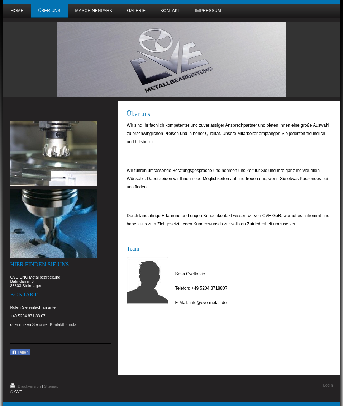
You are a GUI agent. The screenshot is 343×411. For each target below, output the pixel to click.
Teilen (20, 352)
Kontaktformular (63, 324)
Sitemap (51, 386)
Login (328, 385)
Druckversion (26, 386)
